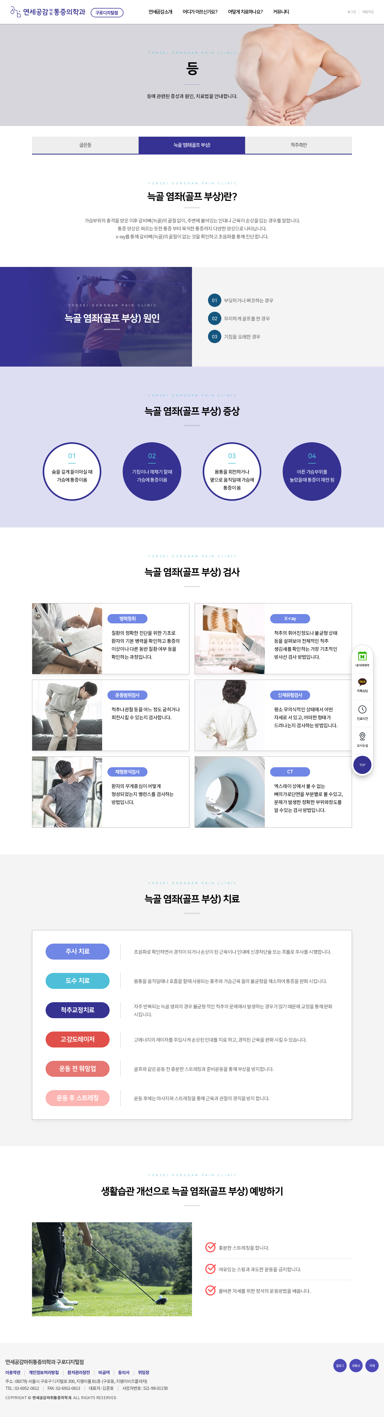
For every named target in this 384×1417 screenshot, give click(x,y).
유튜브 (356, 1365)
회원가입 (367, 11)
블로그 (340, 1365)
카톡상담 (362, 685)
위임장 (143, 1372)
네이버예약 (362, 659)
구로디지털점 (106, 12)
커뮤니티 (281, 12)
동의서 (123, 1372)
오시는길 (362, 740)
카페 (372, 1365)
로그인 (351, 11)
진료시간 (362, 713)
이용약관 (12, 1372)
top (362, 764)
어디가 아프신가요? (200, 12)
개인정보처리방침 (44, 1372)
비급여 (104, 1372)
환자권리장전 (78, 1372)
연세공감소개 (160, 12)
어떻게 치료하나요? (245, 12)
